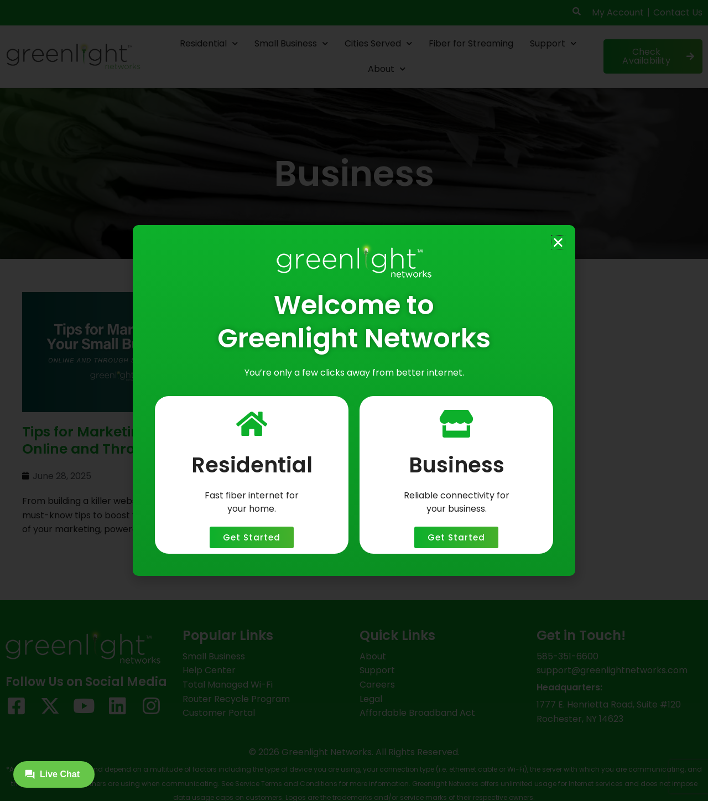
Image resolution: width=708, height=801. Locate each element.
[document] (354, 400)
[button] (558, 242)
